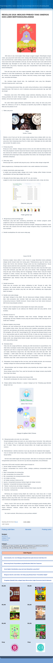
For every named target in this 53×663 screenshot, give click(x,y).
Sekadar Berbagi (4, 4)
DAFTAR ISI (5, 536)
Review (4, 545)
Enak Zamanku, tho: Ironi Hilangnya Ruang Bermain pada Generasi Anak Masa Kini (25, 557)
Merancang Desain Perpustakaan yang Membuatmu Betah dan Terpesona (23, 563)
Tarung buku (32, 547)
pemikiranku (30, 545)
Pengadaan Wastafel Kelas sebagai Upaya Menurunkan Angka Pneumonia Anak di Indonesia (27, 580)
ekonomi (5, 547)
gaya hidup (10, 545)
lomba (10, 547)
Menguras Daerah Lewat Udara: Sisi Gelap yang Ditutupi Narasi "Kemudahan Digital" (25, 574)
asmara (23, 545)
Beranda (28, 529)
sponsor (25, 547)
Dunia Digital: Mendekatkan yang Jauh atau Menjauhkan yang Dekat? (21, 569)
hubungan (37, 545)
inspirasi (7, 524)
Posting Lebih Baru (8, 529)
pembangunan (17, 547)
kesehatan (44, 545)
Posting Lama (46, 529)
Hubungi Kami (5, 540)
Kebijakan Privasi (6, 538)
